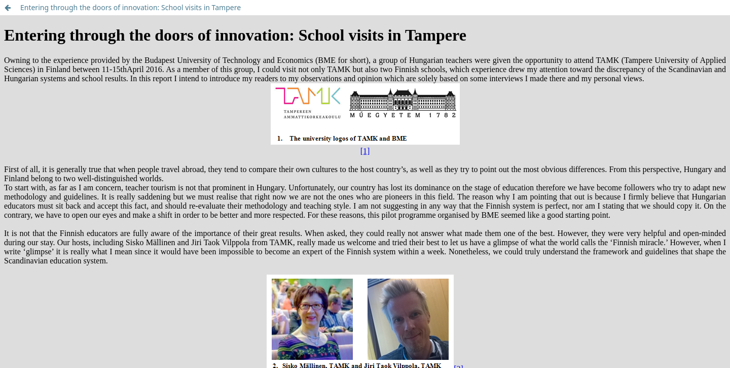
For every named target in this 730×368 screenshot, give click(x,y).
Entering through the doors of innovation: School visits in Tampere (130, 7)
